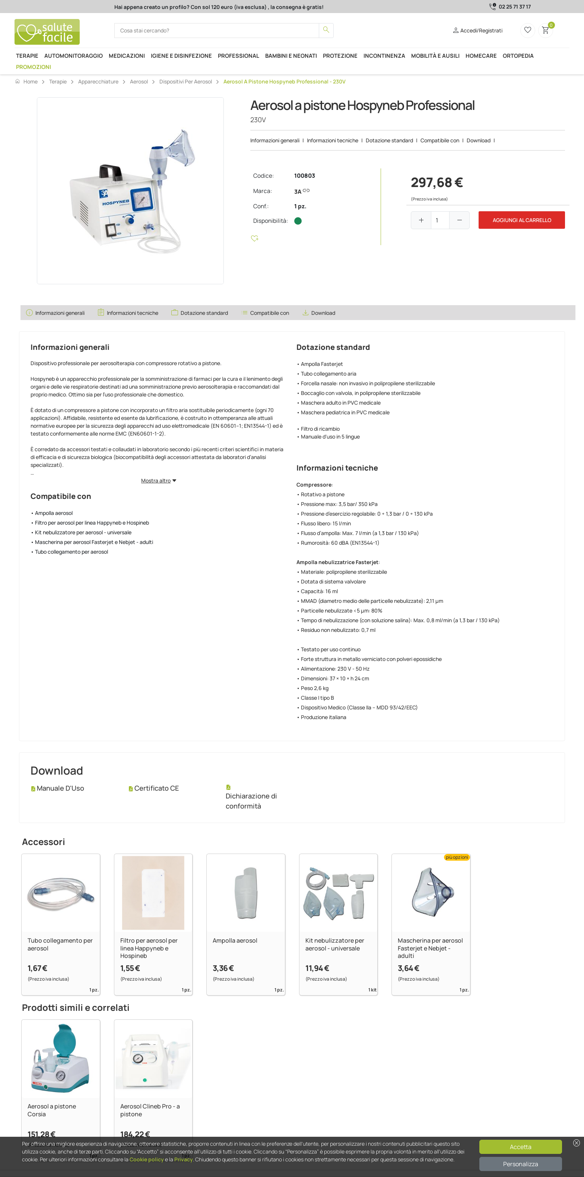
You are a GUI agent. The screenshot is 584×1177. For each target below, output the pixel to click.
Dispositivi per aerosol (185, 81)
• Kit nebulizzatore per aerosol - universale (81, 532)
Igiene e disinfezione (181, 55)
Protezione (340, 55)
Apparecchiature (98, 81)
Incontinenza (384, 55)
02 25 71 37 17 (515, 6)
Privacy (183, 1159)
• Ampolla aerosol (52, 512)
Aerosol (139, 81)
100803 (304, 176)
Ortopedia (518, 55)
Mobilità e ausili (435, 55)
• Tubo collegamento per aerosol (69, 551)
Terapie (27, 55)
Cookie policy (147, 1159)
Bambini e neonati (291, 55)
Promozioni (33, 66)
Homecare (481, 55)
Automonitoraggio (73, 55)
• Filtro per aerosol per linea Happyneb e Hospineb (90, 522)
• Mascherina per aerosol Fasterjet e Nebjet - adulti (92, 541)
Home (26, 81)
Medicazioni (127, 55)
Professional (238, 55)
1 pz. (300, 206)
